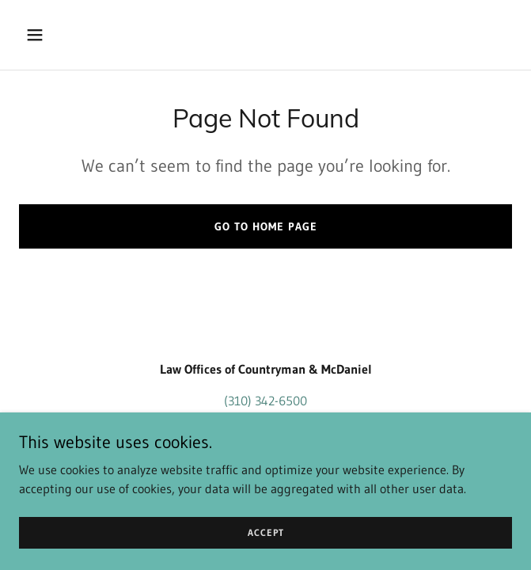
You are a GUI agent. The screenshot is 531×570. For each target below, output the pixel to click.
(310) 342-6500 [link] (265, 400)
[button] (56, 35)
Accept (266, 532)
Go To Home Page (265, 226)
